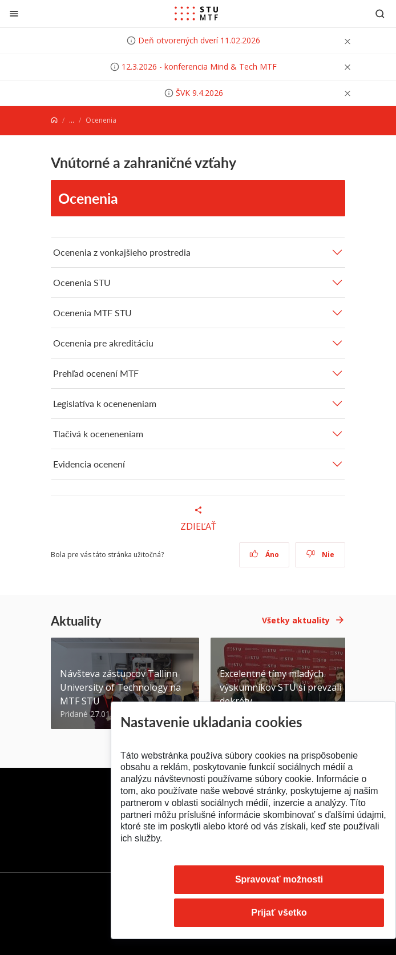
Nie (320, 554)
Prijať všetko (279, 912)
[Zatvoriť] (14, 13)
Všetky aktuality (296, 620)
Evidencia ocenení (89, 463)
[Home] (54, 120)
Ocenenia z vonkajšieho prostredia (122, 252)
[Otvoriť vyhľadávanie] (380, 13)
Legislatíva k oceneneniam (104, 403)
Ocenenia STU (82, 282)
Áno (264, 554)
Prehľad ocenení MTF (96, 373)
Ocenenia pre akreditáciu (103, 342)
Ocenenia (88, 198)
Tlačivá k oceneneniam (98, 433)
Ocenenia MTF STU (92, 312)
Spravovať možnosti (279, 879)
